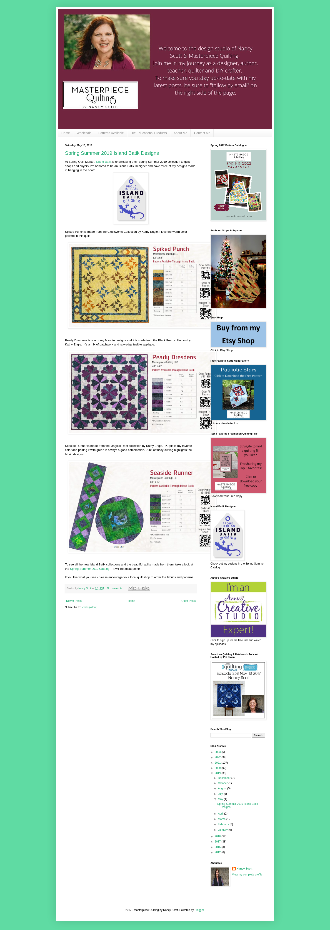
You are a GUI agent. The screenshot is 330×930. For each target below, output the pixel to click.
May (221, 799)
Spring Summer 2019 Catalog (90, 568)
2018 (218, 836)
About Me (180, 133)
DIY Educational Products (149, 133)
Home (65, 133)
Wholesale (84, 133)
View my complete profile (247, 874)
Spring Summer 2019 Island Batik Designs (112, 153)
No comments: (115, 588)
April (221, 813)
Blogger (199, 910)
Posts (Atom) (89, 607)
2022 (218, 757)
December (224, 778)
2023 (218, 752)
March (222, 819)
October (223, 783)
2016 (218, 847)
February (224, 824)
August (222, 788)
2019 (218, 773)
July (221, 793)
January (223, 829)
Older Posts (188, 600)
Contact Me (202, 133)
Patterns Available (111, 133)
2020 (218, 768)
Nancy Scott (244, 868)
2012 (218, 852)
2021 (218, 762)
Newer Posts (74, 600)
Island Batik (103, 161)
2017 (218, 841)
